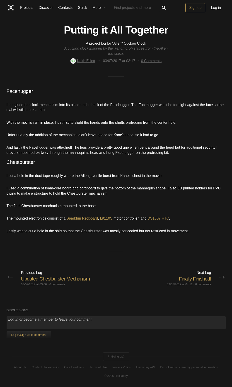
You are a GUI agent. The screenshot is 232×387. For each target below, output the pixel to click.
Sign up (195, 8)
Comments (151, 61)
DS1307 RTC (158, 218)
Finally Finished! (195, 279)
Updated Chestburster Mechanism (55, 279)
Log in (216, 8)
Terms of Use (98, 367)
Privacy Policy (121, 367)
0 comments (57, 284)
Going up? (116, 356)
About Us (20, 367)
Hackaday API (145, 367)
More (100, 7)
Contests (65, 8)
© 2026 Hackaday (116, 375)
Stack (82, 8)
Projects (26, 8)
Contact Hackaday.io (45, 367)
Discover (46, 8)
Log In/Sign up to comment (28, 334)
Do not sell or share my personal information (189, 367)
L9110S (106, 218)
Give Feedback (74, 367)
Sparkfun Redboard (82, 218)
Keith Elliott (82, 61)
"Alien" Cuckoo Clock (129, 43)
